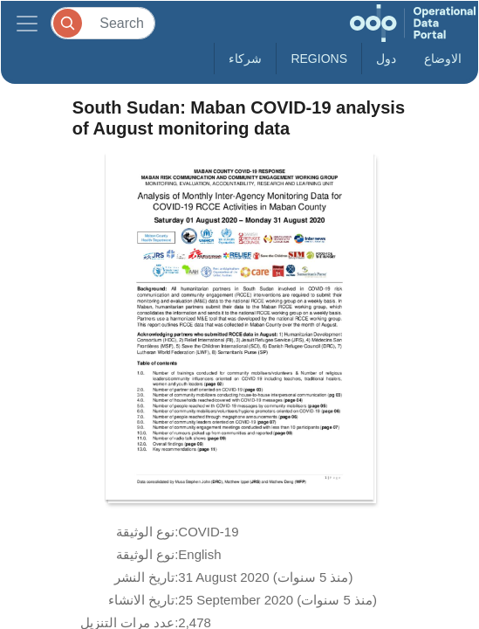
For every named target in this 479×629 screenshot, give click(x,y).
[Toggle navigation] (27, 23)
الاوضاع (443, 59)
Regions (319, 59)
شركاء (245, 59)
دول (386, 59)
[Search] (103, 23)
